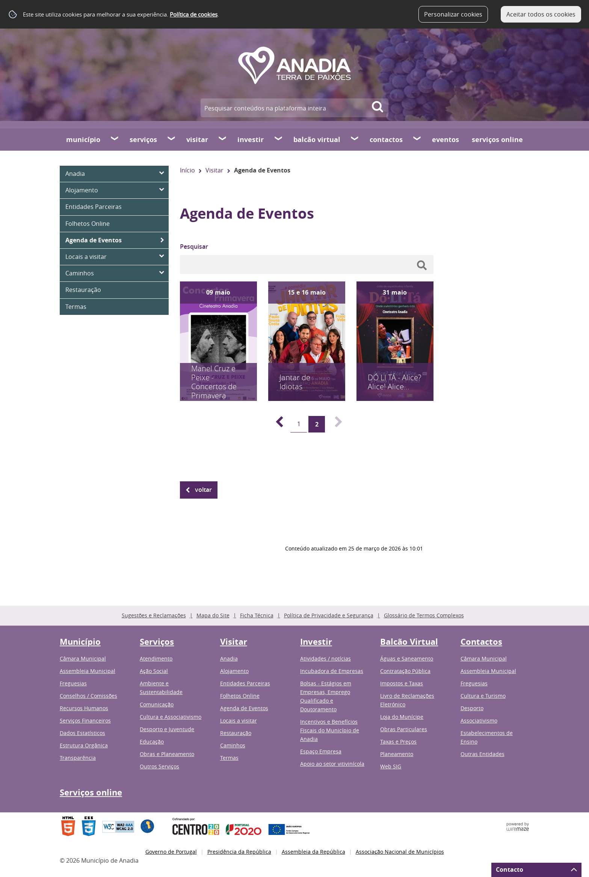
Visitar (197, 139)
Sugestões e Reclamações (154, 615)
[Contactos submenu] (417, 139)
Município (83, 139)
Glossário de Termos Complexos (424, 615)
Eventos (445, 139)
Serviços (143, 139)
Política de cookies (193, 14)
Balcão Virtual (316, 139)
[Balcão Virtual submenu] (355, 139)
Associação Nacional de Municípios (400, 851)
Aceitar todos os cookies (540, 14)
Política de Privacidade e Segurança (328, 615)
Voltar (203, 489)
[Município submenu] (115, 139)
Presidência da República (239, 851)
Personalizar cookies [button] (453, 14)
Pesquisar (194, 246)
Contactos (386, 139)
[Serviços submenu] (171, 139)
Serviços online (497, 139)
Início (187, 170)
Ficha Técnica (256, 615)
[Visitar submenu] (222, 139)
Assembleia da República (313, 851)
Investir (250, 139)
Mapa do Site (213, 615)
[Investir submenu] (278, 139)
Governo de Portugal (171, 851)
